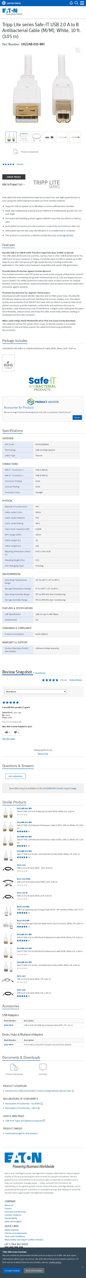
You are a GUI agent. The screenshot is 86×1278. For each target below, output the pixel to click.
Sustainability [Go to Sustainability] (11, 1218)
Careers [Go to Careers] (8, 1208)
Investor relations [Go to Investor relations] (13, 1215)
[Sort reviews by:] (35, 691)
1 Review (20, 164)
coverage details (65, 235)
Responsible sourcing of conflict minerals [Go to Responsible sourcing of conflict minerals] (24, 1239)
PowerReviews (40, 673)
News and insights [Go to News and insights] (13, 1221)
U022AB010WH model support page (59, 788)
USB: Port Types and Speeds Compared (23, 1120)
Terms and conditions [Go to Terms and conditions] (15, 1236)
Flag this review (8, 738)
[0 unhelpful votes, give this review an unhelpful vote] (16, 732)
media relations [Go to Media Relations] (12, 1229)
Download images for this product (21, 1133)
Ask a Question (15, 776)
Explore (77, 417)
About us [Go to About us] (9, 1205)
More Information (34, 1270)
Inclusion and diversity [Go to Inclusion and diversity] (15, 1211)
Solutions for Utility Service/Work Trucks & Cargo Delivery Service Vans (38, 1091)
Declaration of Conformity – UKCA (21, 1108)
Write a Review (76, 679)
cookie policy (55, 1262)
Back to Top (43, 753)
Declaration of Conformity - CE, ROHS (22, 1103)
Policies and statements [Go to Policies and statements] (16, 1233)
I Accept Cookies (12, 1270)
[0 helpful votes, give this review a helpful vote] (6, 732)
